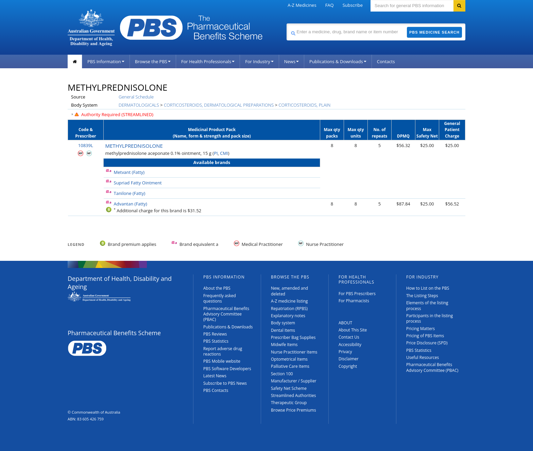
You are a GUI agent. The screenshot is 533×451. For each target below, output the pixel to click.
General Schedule (136, 97)
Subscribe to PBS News (225, 383)
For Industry (259, 61)
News (291, 61)
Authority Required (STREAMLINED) (117, 114)
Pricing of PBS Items (425, 336)
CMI (224, 153)
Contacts (386, 61)
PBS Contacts (215, 390)
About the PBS (216, 288)
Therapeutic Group (289, 402)
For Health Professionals (208, 61)
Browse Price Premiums (293, 410)
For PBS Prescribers (357, 293)
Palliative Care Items (290, 366)
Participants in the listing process (429, 318)
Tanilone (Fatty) (129, 193)
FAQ (329, 5)
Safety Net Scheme (289, 388)
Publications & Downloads (337, 61)
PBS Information (105, 61)
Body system (283, 323)
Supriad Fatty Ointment (138, 183)
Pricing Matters (420, 328)
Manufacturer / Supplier (293, 381)
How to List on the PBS (427, 288)
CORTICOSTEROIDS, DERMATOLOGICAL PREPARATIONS (219, 105)
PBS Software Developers (227, 369)
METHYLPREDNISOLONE (134, 145)
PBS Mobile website (221, 361)
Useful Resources (422, 357)
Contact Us (349, 337)
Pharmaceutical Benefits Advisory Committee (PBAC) (226, 314)
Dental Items (283, 330)
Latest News (214, 376)
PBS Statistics (215, 341)
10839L (85, 145)
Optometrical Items (289, 359)
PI (216, 153)
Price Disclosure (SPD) (427, 343)
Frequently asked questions (219, 298)
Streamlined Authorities (293, 395)
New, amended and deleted (289, 290)
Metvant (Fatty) (129, 172)
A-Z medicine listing (289, 301)
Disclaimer (349, 359)
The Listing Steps (422, 296)
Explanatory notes (288, 316)
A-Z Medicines (302, 5)
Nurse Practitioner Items (294, 352)
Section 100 (282, 374)
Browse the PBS (153, 61)
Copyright (348, 366)
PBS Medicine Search (434, 32)
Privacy (345, 352)
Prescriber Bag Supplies (293, 337)
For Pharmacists (354, 301)
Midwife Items (284, 344)
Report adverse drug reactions (222, 351)
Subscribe (353, 5)
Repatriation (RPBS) (289, 308)
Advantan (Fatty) (130, 204)
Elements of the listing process (427, 305)
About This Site (353, 330)
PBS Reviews (215, 334)
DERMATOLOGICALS (139, 105)
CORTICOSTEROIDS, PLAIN (304, 105)
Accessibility (350, 344)
